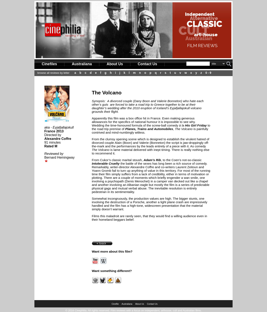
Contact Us (147, 64)
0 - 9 (208, 72)
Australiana (82, 64)
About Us (115, 64)
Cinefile (115, 304)
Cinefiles (49, 64)
